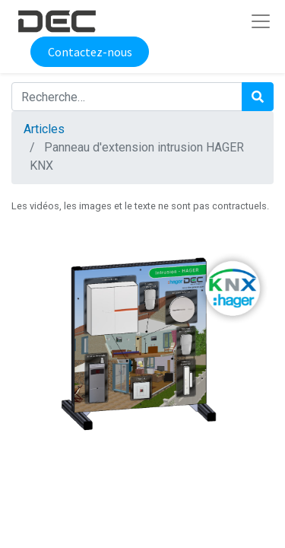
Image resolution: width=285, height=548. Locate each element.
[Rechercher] (258, 96)
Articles (44, 129)
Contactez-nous (90, 51)
